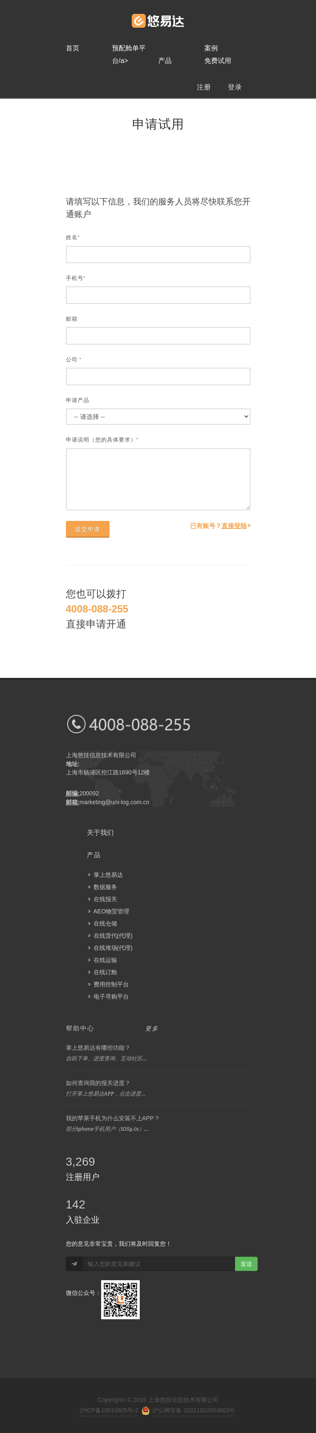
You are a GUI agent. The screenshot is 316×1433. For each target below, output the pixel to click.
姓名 (73, 237)
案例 (211, 48)
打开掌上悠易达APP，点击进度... (106, 1093)
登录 (235, 87)
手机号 (76, 278)
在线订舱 (105, 972)
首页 (72, 48)
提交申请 (87, 529)
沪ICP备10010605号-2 (109, 1410)
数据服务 (105, 887)
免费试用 (217, 60)
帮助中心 (80, 1028)
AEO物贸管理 (112, 911)
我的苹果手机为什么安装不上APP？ (113, 1118)
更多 (152, 1028)
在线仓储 (105, 923)
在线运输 (105, 960)
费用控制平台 (111, 984)
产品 (165, 60)
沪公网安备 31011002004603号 (193, 1410)
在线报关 (105, 899)
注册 (204, 87)
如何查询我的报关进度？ (98, 1083)
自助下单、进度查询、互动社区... (106, 1058)
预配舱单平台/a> (129, 49)
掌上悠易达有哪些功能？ (98, 1047)
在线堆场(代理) (113, 947)
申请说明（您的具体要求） (102, 440)
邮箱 (72, 319)
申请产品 (77, 400)
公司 (74, 359)
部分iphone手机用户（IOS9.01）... (107, 1128)
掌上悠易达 (108, 874)
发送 (246, 1263)
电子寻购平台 (111, 996)
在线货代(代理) (113, 935)
